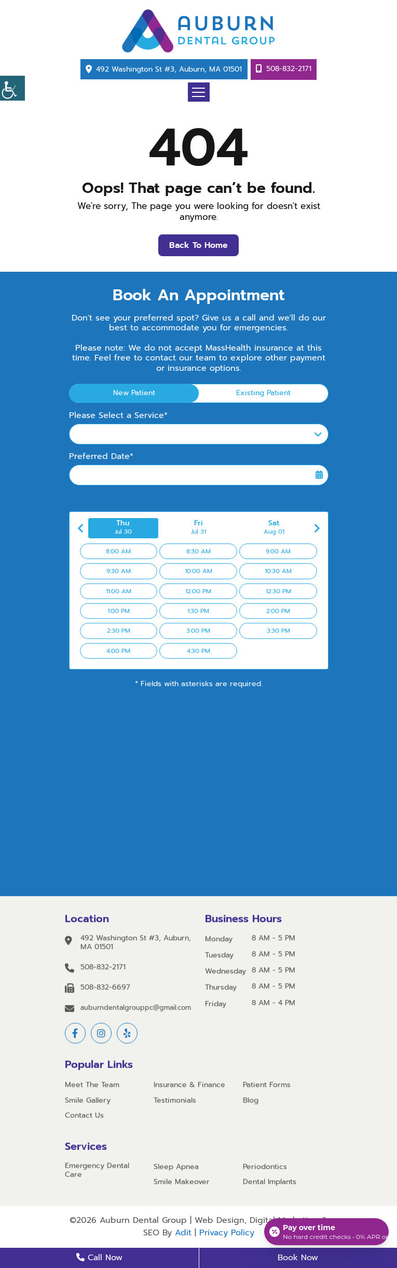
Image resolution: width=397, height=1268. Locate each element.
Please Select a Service (123, 436)
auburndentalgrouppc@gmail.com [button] (135, 1010)
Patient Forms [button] (267, 1087)
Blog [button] (250, 1102)
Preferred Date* (101, 457)
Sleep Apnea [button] (176, 1168)
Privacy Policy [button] (226, 1233)
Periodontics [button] (265, 1168)
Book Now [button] (298, 1257)
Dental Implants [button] (269, 1183)
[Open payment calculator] (326, 1231)
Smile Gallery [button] (88, 1102)
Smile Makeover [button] (182, 1183)
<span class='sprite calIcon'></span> (319, 475)
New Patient (134, 392)
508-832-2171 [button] (288, 68)
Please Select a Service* (118, 416)
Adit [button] (183, 1233)
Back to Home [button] (198, 245)
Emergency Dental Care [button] (97, 1172)
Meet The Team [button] (92, 1087)
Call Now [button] (99, 1257)
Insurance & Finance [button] (189, 1087)
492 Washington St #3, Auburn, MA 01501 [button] (169, 69)
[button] (12, 88)
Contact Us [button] (84, 1117)
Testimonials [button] (175, 1102)
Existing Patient (263, 392)
